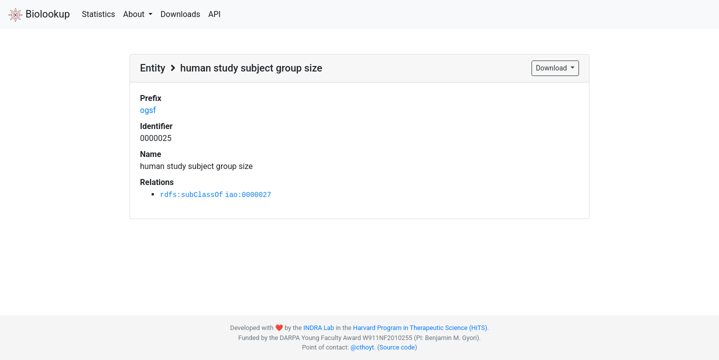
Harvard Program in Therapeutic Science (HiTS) (420, 328)
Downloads (180, 14)
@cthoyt (362, 347)
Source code (397, 347)
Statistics (99, 14)
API (214, 14)
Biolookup (39, 15)
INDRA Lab (319, 328)
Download (552, 68)
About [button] (134, 14)
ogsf (148, 110)
